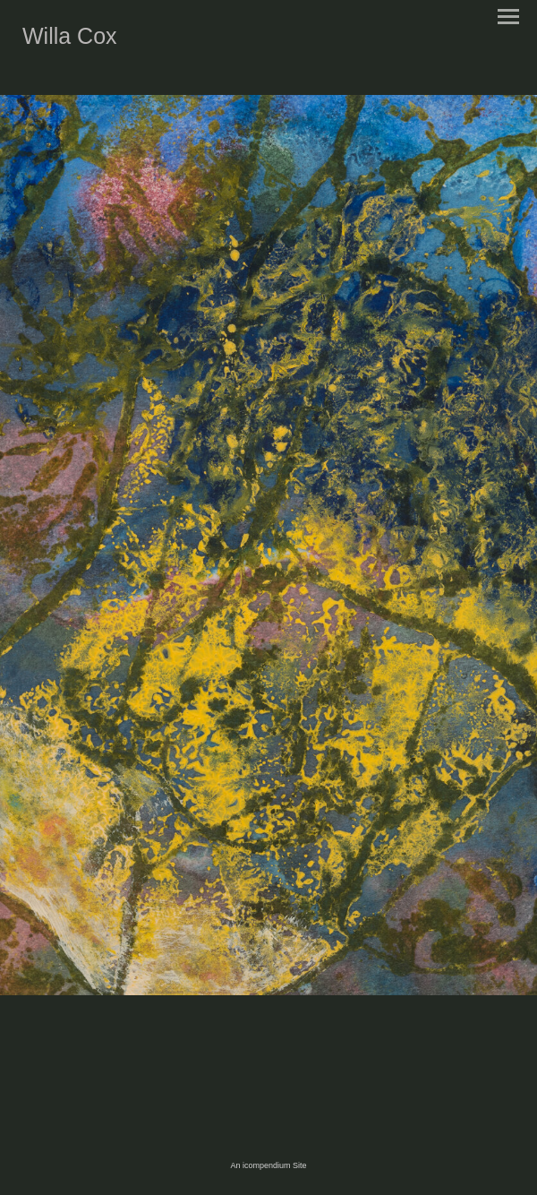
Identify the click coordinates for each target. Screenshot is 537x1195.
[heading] (69, 40)
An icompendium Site (268, 1165)
